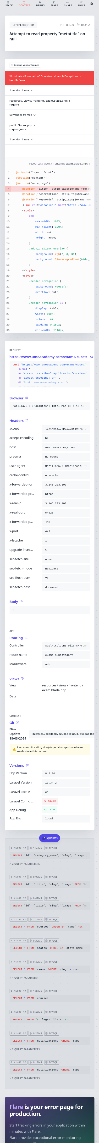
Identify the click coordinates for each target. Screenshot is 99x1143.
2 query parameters (24, 864)
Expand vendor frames (25, 64)
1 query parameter (23, 977)
